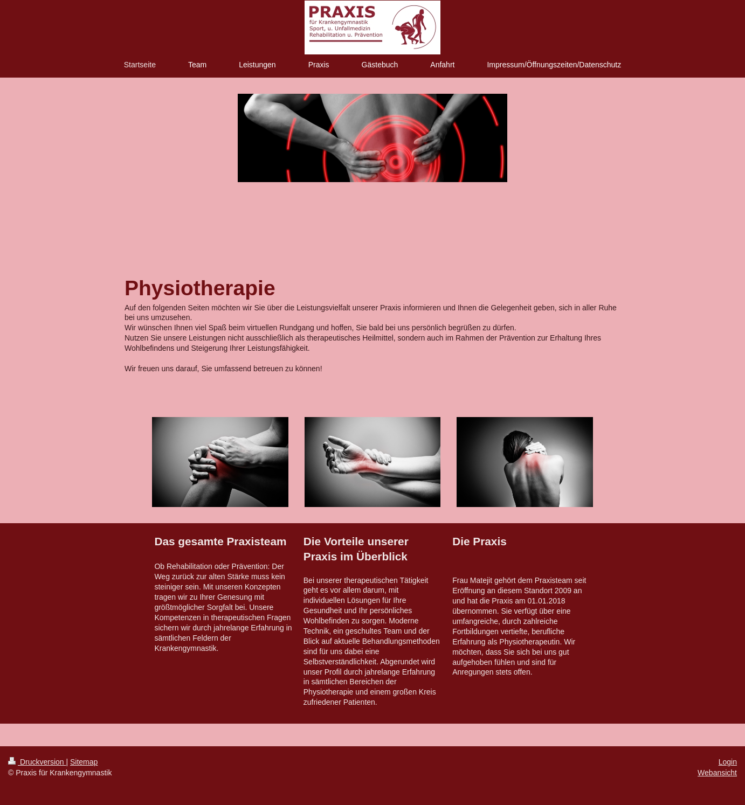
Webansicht (717, 772)
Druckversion (37, 762)
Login (728, 762)
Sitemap (84, 762)
